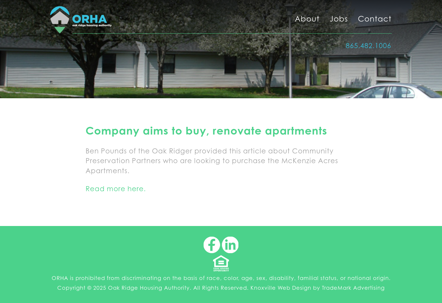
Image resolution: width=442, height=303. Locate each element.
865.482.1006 (368, 46)
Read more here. (116, 189)
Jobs (339, 18)
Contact (375, 18)
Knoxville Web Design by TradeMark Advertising (318, 288)
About (307, 18)
